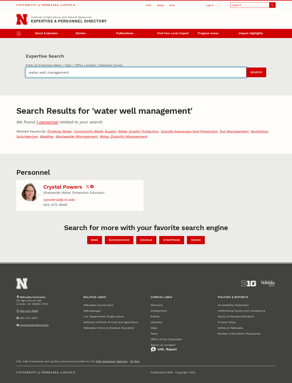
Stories (80, 33)
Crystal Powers (62, 187)
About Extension (46, 33)
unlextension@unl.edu (34, 325)
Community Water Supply (95, 131)
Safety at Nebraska (230, 327)
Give (172, 5)
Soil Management (234, 131)
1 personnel (47, 122)
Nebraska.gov (92, 310)
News (154, 333)
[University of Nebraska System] (268, 283)
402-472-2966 (29, 310)
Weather (46, 136)
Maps (154, 327)
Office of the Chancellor (166, 339)
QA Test (134, 361)
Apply (160, 5)
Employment (159, 310)
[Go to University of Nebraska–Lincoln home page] (21, 19)
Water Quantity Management (123, 136)
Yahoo (196, 240)
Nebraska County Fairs (98, 305)
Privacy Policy (227, 322)
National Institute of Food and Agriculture (111, 322)
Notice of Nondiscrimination (236, 316)
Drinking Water (59, 131)
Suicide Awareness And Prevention (189, 131)
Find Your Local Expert (173, 33)
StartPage (171, 240)
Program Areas (208, 33)
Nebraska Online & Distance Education (109, 327)
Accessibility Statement (233, 305)
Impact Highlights (251, 33)
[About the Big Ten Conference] (248, 283)
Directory (157, 305)
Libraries (156, 322)
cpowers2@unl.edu (59, 200)
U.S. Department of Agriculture (104, 316)
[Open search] (253, 5)
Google (146, 240)
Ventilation (259, 131)
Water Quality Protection (138, 131)
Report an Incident (164, 347)
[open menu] (23, 33)
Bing (94, 240)
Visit (148, 5)
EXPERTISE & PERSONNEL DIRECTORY (69, 21)
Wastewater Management (76, 136)
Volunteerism (27, 136)
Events (155, 316)
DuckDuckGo (119, 240)
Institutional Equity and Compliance (241, 310)
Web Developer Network (111, 361)
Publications (124, 33)
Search (256, 72)
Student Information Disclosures (239, 333)
